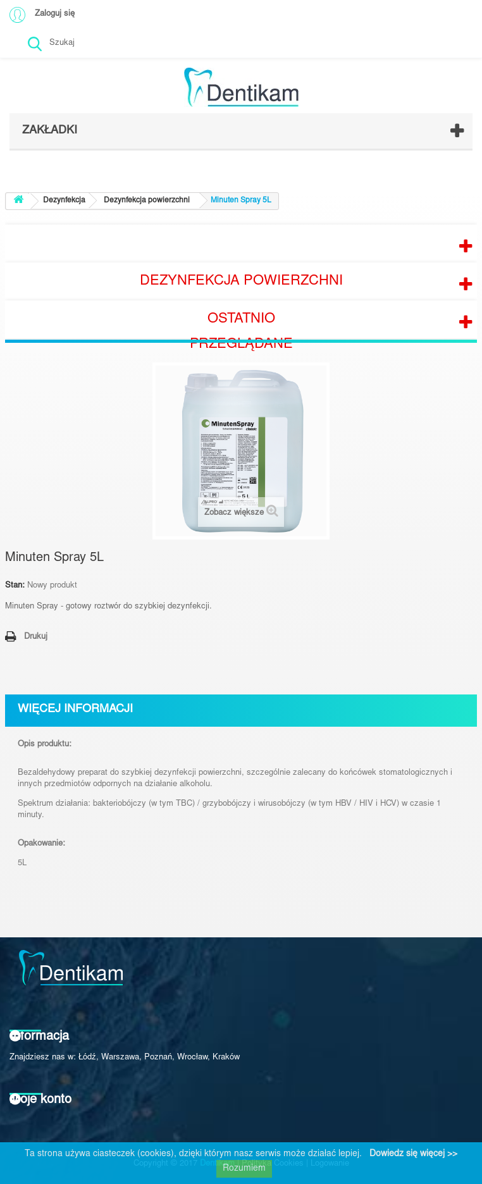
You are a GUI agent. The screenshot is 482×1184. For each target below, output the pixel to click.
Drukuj (35, 637)
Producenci (241, 243)
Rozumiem (244, 1168)
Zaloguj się (55, 14)
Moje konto (40, 1100)
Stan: (15, 586)
